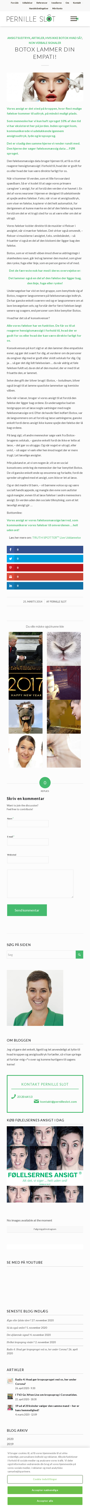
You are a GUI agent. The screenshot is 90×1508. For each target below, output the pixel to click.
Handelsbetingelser (38, 8)
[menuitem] (15, 3)
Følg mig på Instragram (45, 1229)
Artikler (37, 38)
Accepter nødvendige (45, 1491)
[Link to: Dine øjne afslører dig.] (64, 751)
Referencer (42, 3)
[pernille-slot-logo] (37, 18)
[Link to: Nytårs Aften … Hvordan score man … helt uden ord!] (25, 683)
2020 (10, 1439)
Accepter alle (45, 1502)
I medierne (56, 3)
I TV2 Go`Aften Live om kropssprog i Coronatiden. (46, 1394)
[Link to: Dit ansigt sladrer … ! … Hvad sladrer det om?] (25, 751)
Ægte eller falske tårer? (19, 1320)
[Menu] (72, 18)
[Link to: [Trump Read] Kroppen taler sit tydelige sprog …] (25, 649)
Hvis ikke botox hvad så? (63, 38)
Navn (10, 818)
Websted (11, 854)
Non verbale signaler (45, 42)
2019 (10, 1444)
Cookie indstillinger (45, 1481)
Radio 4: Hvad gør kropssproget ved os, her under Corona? (37, 1349)
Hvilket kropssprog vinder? (21, 1342)
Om (67, 3)
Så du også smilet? (16, 1327)
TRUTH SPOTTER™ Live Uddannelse (56, 537)
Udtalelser (27, 3)
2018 (10, 1449)
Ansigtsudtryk (18, 38)
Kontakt (77, 3)
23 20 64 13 (24, 1096)
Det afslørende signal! (18, 1335)
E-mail (10, 836)
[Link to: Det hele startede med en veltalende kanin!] (64, 649)
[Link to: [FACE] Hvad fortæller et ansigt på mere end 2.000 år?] (64, 717)
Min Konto (57, 8)
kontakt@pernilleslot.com (58, 1101)
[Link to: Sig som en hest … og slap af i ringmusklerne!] (25, 717)
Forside (14, 3)
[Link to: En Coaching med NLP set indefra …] (64, 683)
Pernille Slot (58, 601)
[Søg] (45, 955)
